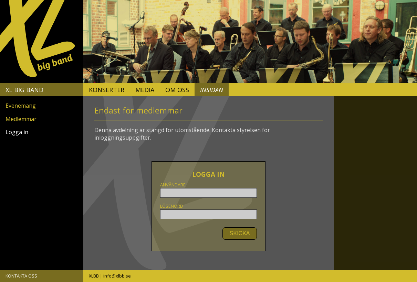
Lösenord (208, 211)
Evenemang (21, 105)
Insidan (211, 90)
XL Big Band (24, 90)
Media (144, 90)
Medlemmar (21, 119)
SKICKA (240, 233)
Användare (208, 190)
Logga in (17, 132)
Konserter (106, 90)
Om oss (177, 90)
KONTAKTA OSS (21, 276)
